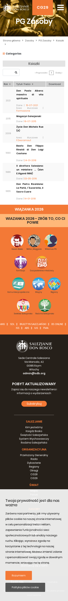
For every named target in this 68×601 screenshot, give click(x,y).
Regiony (34, 466)
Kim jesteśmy (34, 427)
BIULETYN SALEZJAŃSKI (33, 324)
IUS (36, 328)
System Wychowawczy (34, 439)
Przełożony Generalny (34, 455)
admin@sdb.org (34, 373)
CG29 (42, 7)
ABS (27, 328)
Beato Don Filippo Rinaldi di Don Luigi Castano (29, 149)
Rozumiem (19, 575)
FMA (45, 328)
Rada (34, 459)
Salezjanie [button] (34, 421)
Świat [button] (34, 485)
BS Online (57, 324)
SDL (12, 324)
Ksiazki (60, 40)
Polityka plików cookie (25, 587)
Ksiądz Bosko (34, 431)
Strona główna (11, 40)
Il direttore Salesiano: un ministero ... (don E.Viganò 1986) (29, 169)
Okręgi (34, 470)
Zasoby (29, 40)
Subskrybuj (34, 404)
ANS (2, 324)
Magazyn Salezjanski (28, 116)
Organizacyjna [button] (34, 449)
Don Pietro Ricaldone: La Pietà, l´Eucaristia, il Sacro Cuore (29, 187)
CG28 (34, 474)
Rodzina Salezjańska (34, 442)
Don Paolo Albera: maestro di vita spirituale (29, 94)
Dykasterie (34, 463)
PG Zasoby (45, 40)
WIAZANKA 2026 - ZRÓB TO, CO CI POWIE (35, 220)
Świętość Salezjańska (34, 435)
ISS (17, 328)
